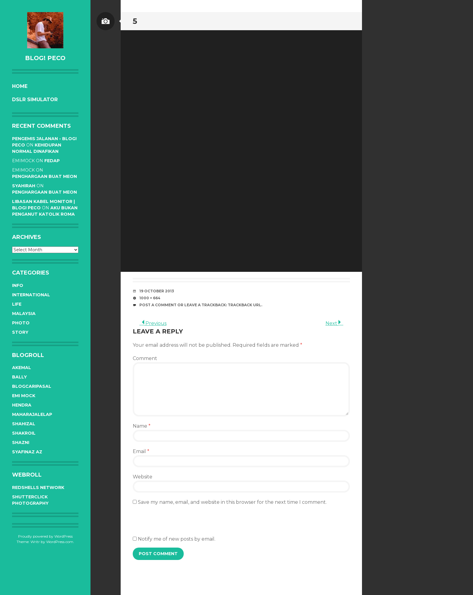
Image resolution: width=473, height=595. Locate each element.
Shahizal (23, 423)
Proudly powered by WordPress (45, 536)
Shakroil (24, 433)
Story (20, 332)
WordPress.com (59, 541)
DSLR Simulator (35, 99)
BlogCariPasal (31, 386)
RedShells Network (38, 487)
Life (16, 304)
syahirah (23, 185)
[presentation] (178, 524)
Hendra (21, 405)
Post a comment (157, 305)
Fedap (52, 160)
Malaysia (24, 313)
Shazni (20, 442)
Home (19, 86)
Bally (19, 377)
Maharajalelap (32, 414)
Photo (21, 323)
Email (141, 451)
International (31, 295)
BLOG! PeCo (45, 58)
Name (142, 426)
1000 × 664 (149, 298)
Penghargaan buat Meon (44, 176)
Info (17, 285)
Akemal (21, 367)
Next (334, 323)
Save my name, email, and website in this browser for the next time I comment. (232, 502)
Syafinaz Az (27, 452)
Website (142, 477)
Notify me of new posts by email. (176, 539)
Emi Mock (23, 395)
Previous (153, 323)
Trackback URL (244, 305)
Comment (145, 358)
